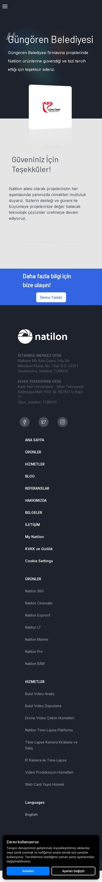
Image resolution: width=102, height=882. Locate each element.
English (31, 814)
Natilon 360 (34, 591)
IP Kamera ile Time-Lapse (46, 760)
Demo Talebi (51, 297)
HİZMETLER (35, 464)
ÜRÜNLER (33, 452)
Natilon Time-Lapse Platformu (49, 730)
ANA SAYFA (34, 440)
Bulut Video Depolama (43, 706)
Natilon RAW (35, 664)
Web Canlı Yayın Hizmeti (44, 784)
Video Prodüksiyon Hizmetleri (49, 772)
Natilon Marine (36, 639)
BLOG (30, 476)
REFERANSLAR (37, 488)
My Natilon (34, 537)
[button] (5, 6)
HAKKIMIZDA (36, 500)
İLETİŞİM (32, 524)
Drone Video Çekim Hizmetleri (49, 718)
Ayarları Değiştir (73, 871)
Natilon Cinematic (39, 603)
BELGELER (33, 512)
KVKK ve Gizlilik (39, 549)
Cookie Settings (39, 561)
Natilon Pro (34, 651)
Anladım (28, 871)
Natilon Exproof (37, 615)
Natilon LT (33, 627)
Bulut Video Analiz (39, 694)
